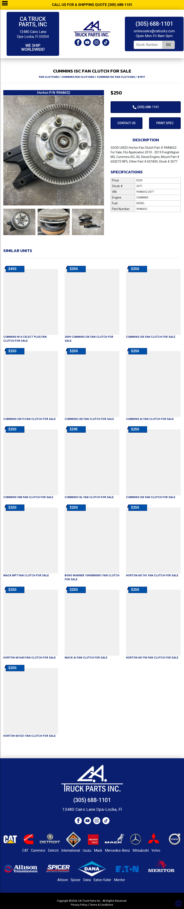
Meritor (119, 880)
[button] (4, 222)
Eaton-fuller (102, 880)
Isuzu (87, 850)
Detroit (53, 850)
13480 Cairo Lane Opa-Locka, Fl (92, 809)
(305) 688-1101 (154, 24)
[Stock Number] (148, 45)
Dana (87, 880)
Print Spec (164, 123)
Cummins (38, 850)
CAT (25, 850)
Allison (62, 880)
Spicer (75, 880)
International (70, 850)
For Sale (150, 336)
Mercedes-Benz (117, 850)
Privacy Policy (79, 904)
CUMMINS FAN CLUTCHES (77, 77)
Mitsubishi (141, 850)
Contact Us (126, 123)
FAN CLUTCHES (49, 77)
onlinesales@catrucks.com (154, 31)
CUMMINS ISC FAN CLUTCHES (116, 77)
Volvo (155, 850)
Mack (98, 850)
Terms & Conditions (101, 904)
